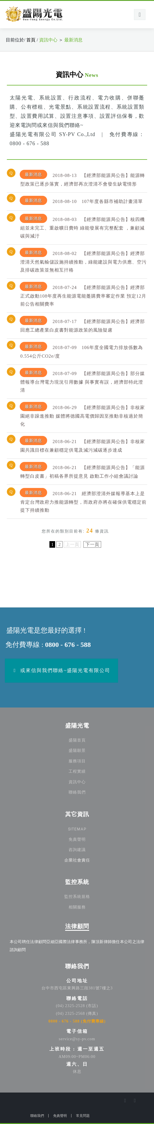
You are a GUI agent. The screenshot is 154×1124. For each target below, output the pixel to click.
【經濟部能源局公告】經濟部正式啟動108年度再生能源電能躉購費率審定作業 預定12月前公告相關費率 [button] (83, 294)
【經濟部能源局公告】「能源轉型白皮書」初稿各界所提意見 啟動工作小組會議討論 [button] (82, 470)
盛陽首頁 (77, 740)
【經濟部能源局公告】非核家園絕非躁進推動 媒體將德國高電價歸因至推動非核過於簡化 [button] (82, 414)
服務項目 (77, 761)
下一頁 (92, 544)
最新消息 (73, 39)
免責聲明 (77, 839)
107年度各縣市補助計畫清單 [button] (81, 201)
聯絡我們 (77, 792)
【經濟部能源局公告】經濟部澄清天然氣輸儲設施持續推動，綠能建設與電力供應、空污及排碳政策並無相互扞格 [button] (83, 260)
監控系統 (77, 882)
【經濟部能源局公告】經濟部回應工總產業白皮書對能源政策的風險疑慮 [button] (82, 324)
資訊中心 (48, 39)
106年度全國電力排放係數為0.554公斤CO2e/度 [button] (81, 350)
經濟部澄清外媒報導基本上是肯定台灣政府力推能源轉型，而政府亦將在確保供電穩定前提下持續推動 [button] (83, 500)
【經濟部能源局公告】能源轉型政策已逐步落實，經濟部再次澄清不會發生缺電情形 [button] (82, 178)
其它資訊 (77, 814)
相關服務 (77, 907)
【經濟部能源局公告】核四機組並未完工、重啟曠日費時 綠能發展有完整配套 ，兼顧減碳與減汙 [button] (82, 226)
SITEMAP (77, 829)
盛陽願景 (77, 750)
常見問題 (83, 1115)
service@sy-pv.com (77, 1039)
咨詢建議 (77, 850)
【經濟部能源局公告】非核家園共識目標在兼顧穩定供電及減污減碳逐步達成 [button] (82, 444)
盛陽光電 (77, 725)
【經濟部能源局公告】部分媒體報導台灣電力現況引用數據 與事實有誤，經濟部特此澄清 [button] (82, 380)
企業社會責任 (77, 860)
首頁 (31, 39)
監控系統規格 (77, 896)
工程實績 (77, 771)
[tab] (77, 179)
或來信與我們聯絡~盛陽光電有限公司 (61, 670)
